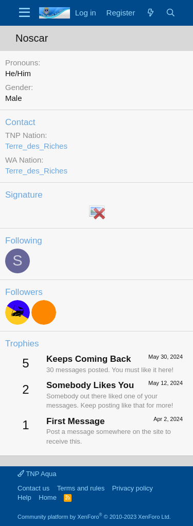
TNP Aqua (36, 474)
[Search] (171, 12)
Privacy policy (132, 488)
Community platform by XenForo (94, 517)
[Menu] (24, 13)
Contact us (33, 488)
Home (48, 497)
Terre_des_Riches (36, 146)
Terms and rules (80, 488)
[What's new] (150, 12)
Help (24, 497)
